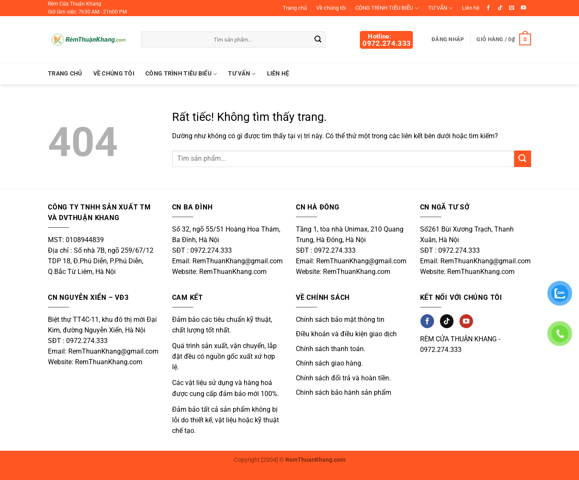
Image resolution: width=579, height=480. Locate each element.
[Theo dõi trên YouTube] (523, 8)
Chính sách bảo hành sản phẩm (343, 392)
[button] (503, 39)
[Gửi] (318, 40)
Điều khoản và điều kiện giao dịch (346, 334)
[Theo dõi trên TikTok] (500, 8)
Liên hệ (470, 8)
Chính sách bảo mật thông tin (340, 319)
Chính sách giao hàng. (329, 363)
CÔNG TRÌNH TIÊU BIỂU (386, 8)
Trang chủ (295, 8)
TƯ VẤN (440, 8)
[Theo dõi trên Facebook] (488, 8)
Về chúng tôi (331, 8)
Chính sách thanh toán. (330, 349)
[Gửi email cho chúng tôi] (511, 8)
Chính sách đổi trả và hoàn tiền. (343, 378)
